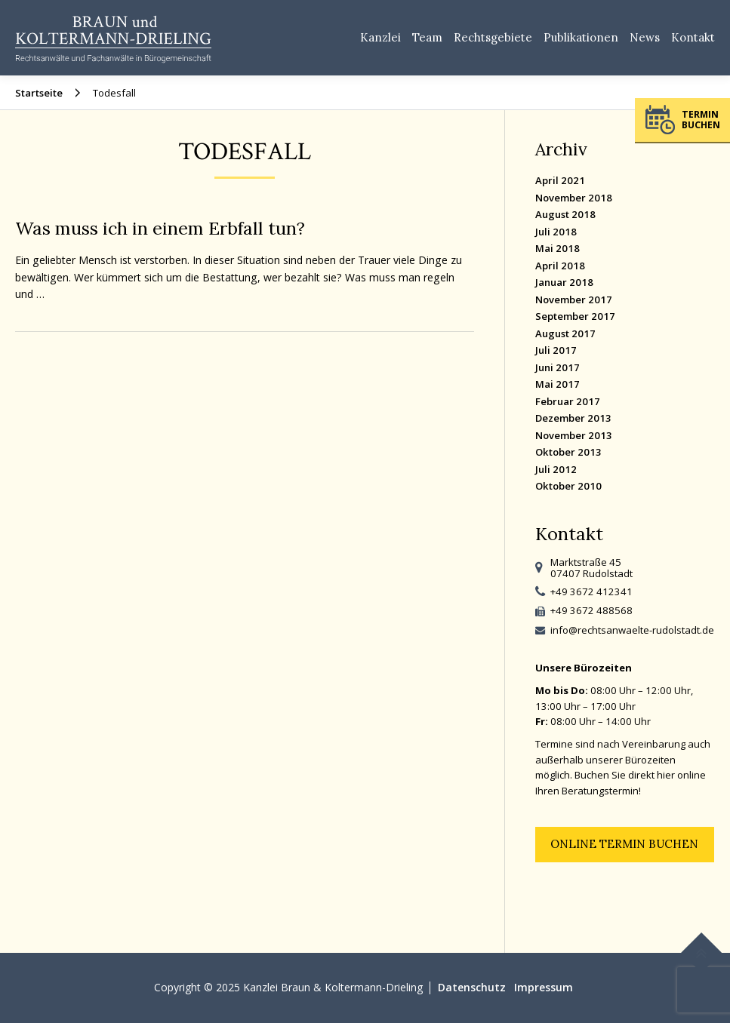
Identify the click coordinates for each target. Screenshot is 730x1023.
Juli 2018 (556, 231)
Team (427, 37)
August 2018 (565, 214)
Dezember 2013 (573, 418)
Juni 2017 (557, 367)
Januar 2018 (564, 282)
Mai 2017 (557, 384)
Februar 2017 (567, 401)
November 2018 (573, 197)
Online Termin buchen (624, 844)
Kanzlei (380, 37)
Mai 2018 (557, 248)
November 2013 (573, 435)
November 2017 (573, 299)
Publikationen (581, 37)
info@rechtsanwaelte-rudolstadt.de (632, 630)
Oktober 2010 (568, 486)
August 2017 (565, 333)
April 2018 (560, 265)
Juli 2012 (556, 469)
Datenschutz (472, 987)
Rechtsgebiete (493, 37)
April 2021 (560, 180)
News (645, 37)
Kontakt (693, 37)
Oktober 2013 (568, 452)
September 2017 (575, 316)
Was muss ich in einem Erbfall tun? (160, 228)
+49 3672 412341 (591, 591)
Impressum (543, 987)
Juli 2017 (556, 350)
